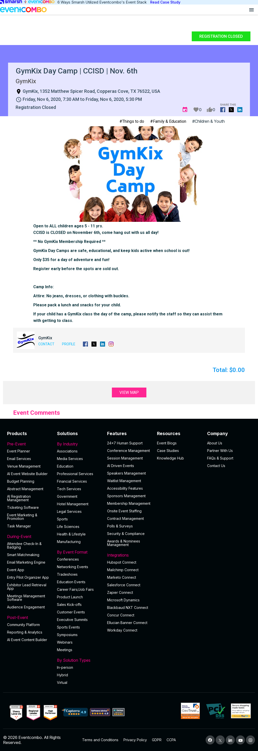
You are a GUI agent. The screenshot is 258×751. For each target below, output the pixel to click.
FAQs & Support (220, 458)
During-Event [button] (29, 536)
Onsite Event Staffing (124, 511)
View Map (129, 392)
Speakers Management (126, 473)
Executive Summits (72, 619)
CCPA (171, 740)
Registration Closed (221, 36)
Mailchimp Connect (123, 570)
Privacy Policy (135, 740)
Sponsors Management (126, 496)
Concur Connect (120, 615)
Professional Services (75, 474)
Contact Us (216, 466)
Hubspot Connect (121, 562)
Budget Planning (20, 481)
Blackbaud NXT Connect (127, 607)
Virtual (62, 682)
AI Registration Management (19, 498)
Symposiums (67, 635)
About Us (214, 443)
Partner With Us (220, 450)
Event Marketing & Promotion (22, 517)
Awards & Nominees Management (123, 543)
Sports (62, 519)
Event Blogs (167, 443)
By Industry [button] (79, 443)
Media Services (70, 458)
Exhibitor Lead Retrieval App (26, 587)
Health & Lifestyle (71, 534)
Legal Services (69, 511)
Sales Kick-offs (69, 604)
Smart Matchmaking (23, 555)
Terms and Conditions (100, 740)
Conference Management (128, 450)
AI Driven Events (120, 466)
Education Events (71, 582)
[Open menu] (251, 10)
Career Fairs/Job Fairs (75, 589)
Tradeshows (67, 574)
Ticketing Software (23, 507)
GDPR (157, 740)
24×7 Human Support (125, 443)
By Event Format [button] (79, 552)
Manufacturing (69, 541)
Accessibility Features (125, 488)
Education (65, 466)
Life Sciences (68, 526)
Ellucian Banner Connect (127, 622)
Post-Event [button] (29, 617)
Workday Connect (122, 630)
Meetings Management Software (26, 598)
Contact (46, 344)
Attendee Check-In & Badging (24, 545)
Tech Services (69, 489)
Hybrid (62, 675)
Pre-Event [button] (29, 443)
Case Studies (168, 450)
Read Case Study (165, 2)
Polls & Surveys (120, 526)
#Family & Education (168, 121)
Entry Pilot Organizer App (28, 577)
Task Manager (19, 526)
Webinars (65, 642)
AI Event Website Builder (27, 474)
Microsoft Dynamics (123, 600)
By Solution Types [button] (79, 660)
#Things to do (131, 121)
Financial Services (72, 481)
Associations (67, 451)
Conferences (68, 559)
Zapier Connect (120, 592)
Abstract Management (25, 489)
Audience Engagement (26, 607)
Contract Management (125, 518)
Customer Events (71, 612)
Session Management (125, 458)
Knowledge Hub (170, 458)
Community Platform (23, 624)
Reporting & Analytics (24, 632)
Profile (68, 344)
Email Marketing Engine (26, 562)
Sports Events (68, 627)
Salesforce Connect (123, 585)
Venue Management (24, 466)
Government (67, 496)
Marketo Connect (121, 577)
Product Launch (70, 597)
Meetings (64, 650)
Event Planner (18, 451)
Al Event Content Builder (27, 640)
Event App (15, 570)
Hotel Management (72, 504)
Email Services (19, 458)
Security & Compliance (126, 533)
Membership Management (128, 503)
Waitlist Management (124, 481)
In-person (65, 667)
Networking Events (72, 567)
